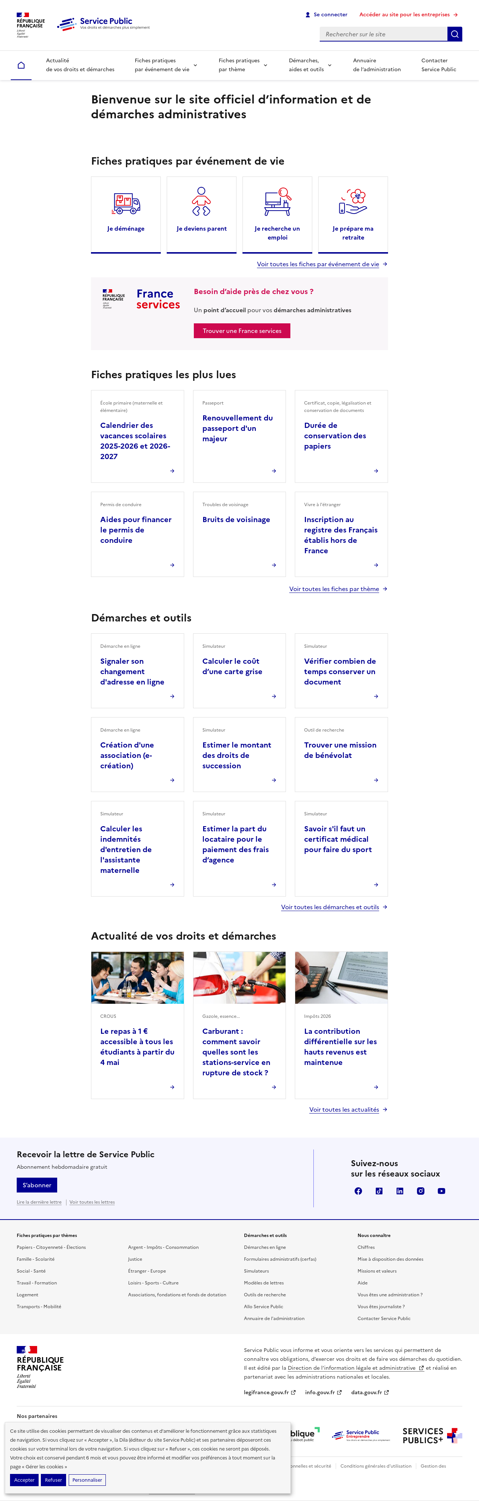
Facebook (358, 1191)
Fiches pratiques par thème (239, 65)
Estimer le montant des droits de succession (236, 755)
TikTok (379, 1191)
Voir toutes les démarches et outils (330, 907)
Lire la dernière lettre (39, 1202)
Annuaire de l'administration (274, 1318)
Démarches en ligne (265, 1247)
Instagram (420, 1191)
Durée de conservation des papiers (335, 436)
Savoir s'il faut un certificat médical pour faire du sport (338, 839)
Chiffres (366, 1247)
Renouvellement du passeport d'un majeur (237, 428)
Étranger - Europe (147, 1271)
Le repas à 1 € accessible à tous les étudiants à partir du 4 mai (137, 1047)
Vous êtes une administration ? (390, 1294)
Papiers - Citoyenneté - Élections (51, 1247)
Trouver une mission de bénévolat (340, 750)
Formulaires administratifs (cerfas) (280, 1259)
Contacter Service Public (438, 65)
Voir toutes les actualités (344, 1109)
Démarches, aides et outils (306, 65)
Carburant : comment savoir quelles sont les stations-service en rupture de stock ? (236, 1052)
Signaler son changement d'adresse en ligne (132, 671)
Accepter (24, 1480)
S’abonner (37, 1185)
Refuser (53, 1480)
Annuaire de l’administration (377, 65)
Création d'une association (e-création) (127, 755)
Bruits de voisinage (236, 519)
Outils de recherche (265, 1294)
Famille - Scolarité (36, 1259)
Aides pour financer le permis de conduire (136, 530)
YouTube (441, 1191)
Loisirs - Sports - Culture (153, 1283)
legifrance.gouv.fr (270, 1392)
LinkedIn (399, 1191)
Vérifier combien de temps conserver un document (340, 671)
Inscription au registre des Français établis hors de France (341, 535)
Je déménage (125, 228)
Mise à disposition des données (390, 1259)
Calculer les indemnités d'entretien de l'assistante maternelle (126, 849)
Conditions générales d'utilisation (375, 1466)
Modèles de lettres (264, 1283)
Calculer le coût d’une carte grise (232, 666)
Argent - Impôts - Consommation (163, 1247)
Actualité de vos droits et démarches (80, 65)
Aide (363, 1283)
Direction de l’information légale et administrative (356, 1368)
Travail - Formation (37, 1283)
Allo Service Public (263, 1306)
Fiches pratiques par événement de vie (162, 65)
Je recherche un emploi (277, 233)
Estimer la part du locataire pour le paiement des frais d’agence (235, 844)
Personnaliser (87, 1480)
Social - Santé (31, 1271)
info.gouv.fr (323, 1392)
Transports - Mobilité (39, 1306)
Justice (135, 1259)
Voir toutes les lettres (92, 1202)
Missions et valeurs (377, 1271)
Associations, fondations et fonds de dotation (177, 1294)
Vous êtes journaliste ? (381, 1306)
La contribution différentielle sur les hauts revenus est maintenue (340, 1047)
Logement (27, 1294)
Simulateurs (256, 1271)
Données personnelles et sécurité (296, 1466)
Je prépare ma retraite (353, 233)
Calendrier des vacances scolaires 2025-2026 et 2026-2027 (135, 441)
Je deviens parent (202, 228)
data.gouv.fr (370, 1392)
